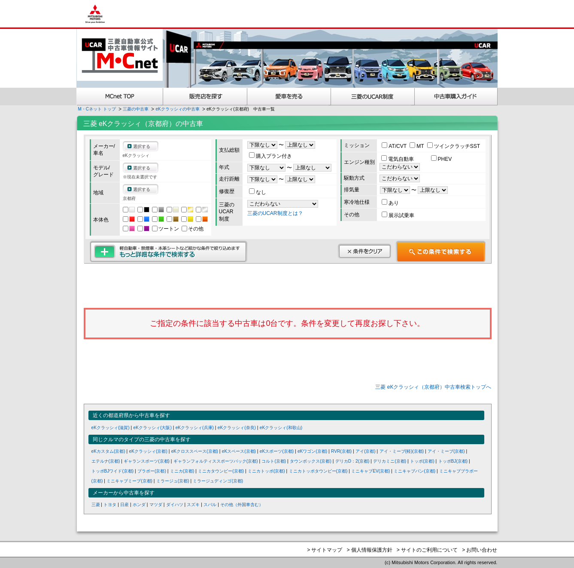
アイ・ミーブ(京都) (446, 451)
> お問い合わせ (479, 550)
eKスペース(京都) (239, 451)
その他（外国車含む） (241, 504)
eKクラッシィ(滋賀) (110, 427)
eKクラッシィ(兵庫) (195, 427)
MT (417, 146)
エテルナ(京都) (105, 461)
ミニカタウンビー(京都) (221, 471)
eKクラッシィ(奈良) (237, 427)
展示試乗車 (398, 215)
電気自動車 (398, 159)
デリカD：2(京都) (352, 461)
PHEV (441, 159)
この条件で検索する (441, 251)
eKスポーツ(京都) (277, 451)
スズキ (193, 504)
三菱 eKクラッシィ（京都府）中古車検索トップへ (433, 387)
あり (390, 203)
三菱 (95, 504)
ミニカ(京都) (182, 471)
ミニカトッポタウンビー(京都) (318, 471)
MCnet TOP (119, 96)
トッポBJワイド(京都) (112, 471)
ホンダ (139, 504)
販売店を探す (205, 96)
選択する (141, 146)
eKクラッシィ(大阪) (153, 427)
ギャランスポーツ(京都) (147, 461)
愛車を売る (289, 96)
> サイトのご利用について (427, 550)
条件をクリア (364, 251)
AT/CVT (395, 146)
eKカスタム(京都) (108, 451)
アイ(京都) (365, 451)
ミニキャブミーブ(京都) (129, 481)
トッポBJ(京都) (453, 461)
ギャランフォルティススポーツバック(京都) (215, 461)
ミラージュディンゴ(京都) (218, 481)
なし (257, 192)
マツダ (155, 504)
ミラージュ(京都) (172, 481)
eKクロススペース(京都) (194, 451)
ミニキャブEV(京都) (370, 471)
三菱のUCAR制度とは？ (275, 213)
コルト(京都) (273, 461)
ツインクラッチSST (453, 146)
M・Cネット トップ (97, 109)
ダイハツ (174, 504)
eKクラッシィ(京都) (148, 451)
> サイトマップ (324, 550)
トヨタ (109, 504)
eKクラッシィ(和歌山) (281, 427)
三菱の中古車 (136, 109)
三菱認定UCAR (373, 96)
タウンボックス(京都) (310, 461)
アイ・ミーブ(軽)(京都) (402, 451)
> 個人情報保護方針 (369, 550)
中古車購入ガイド (456, 96)
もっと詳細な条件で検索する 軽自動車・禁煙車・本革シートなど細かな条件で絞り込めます (168, 251)
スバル (209, 504)
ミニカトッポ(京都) (266, 471)
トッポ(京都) (422, 461)
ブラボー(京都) (151, 471)
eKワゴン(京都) (312, 451)
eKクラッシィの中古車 (178, 109)
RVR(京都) (341, 451)
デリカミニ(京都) (389, 461)
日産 (124, 504)
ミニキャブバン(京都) (414, 471)
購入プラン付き (270, 156)
